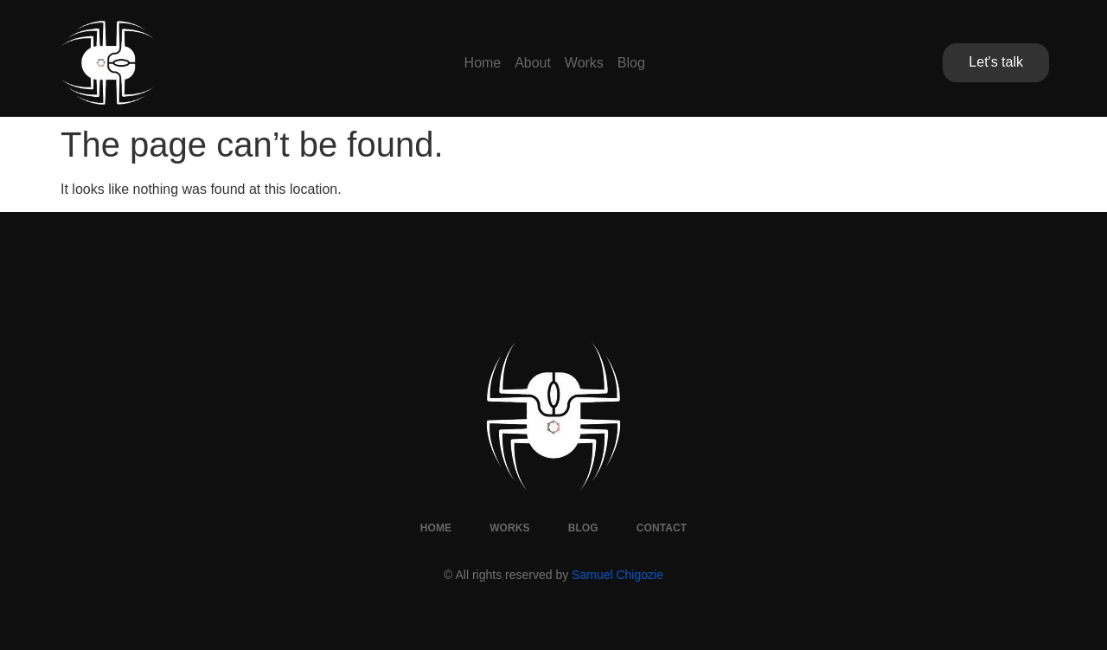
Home (439, 62)
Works (598, 62)
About (519, 62)
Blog (674, 62)
